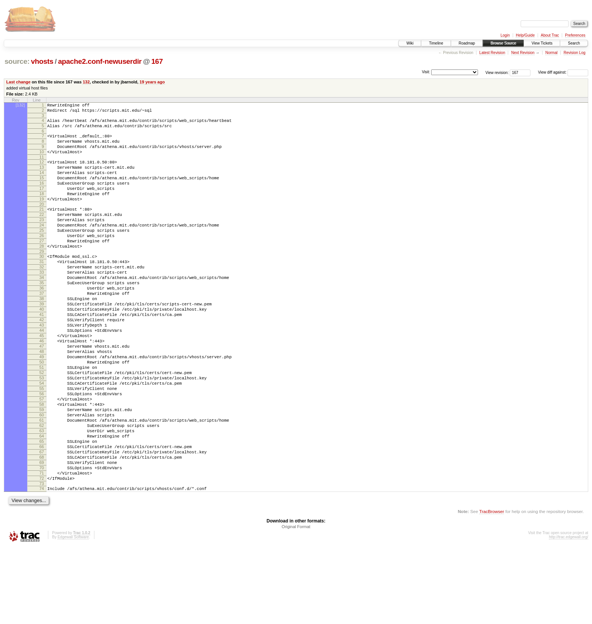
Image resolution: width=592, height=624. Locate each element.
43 (41, 367)
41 (41, 354)
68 (41, 527)
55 (41, 444)
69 (41, 534)
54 (41, 437)
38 (41, 335)
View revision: (497, 72)
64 (41, 501)
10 (41, 159)
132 (86, 82)
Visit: (426, 72)
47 (41, 392)
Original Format (296, 603)
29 (41, 278)
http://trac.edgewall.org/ (568, 614)
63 (41, 495)
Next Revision (523, 53)
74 (41, 564)
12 (41, 171)
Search (574, 43)
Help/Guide (525, 35)
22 (41, 233)
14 (41, 184)
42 (41, 360)
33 (41, 302)
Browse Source (503, 43)
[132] (20, 105)
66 (41, 514)
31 (41, 290)
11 (41, 166)
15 (41, 190)
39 (41, 341)
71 (41, 546)
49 (41, 405)
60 (41, 476)
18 (41, 209)
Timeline (436, 43)
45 (41, 379)
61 (41, 482)
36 (41, 322)
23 (41, 240)
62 (41, 489)
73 (41, 559)
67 (41, 521)
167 (157, 61)
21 (41, 227)
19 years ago (152, 82)
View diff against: (563, 72)
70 (41, 540)
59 (41, 469)
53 (41, 431)
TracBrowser (491, 588)
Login (505, 35)
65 (41, 508)
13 (41, 177)
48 (41, 399)
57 (41, 457)
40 (41, 347)
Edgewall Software (73, 614)
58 (41, 463)
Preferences (575, 35)
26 (41, 259)
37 (41, 328)
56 (41, 450)
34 (41, 309)
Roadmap (467, 43)
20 (41, 222)
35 (41, 315)
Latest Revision (492, 53)
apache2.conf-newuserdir (100, 61)
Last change (18, 82)
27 (41, 265)
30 (41, 283)
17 (41, 203)
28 (41, 272)
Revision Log (575, 53)
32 (41, 296)
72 (41, 553)
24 (41, 246)
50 (41, 412)
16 (41, 196)
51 (41, 418)
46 (41, 386)
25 (41, 253)
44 (41, 373)
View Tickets (542, 43)
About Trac (550, 35)
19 (41, 216)
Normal (551, 53)
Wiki (409, 43)
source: (17, 61)
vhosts (42, 61)
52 (41, 424)
